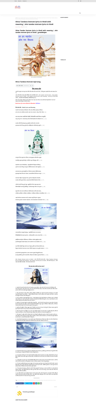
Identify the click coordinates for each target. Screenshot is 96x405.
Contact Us (24, 1)
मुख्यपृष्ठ (16, 17)
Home (16, 1)
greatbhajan (18, 26)
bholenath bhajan (21, 380)
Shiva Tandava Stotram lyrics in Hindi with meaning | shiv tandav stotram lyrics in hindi (33, 17)
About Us (19, 1)
